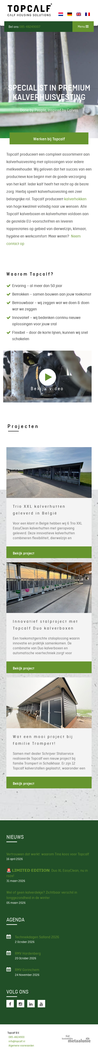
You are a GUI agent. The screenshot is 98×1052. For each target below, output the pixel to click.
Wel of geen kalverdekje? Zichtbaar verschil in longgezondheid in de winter (41, 895)
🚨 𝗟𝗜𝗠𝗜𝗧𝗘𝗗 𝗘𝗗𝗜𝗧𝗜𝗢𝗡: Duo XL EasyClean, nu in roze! (47, 873)
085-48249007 (29, 27)
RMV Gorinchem (27, 970)
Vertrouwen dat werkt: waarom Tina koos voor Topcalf (47, 854)
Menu (83, 26)
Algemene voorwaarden (21, 1045)
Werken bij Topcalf (49, 138)
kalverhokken (75, 198)
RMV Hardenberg (28, 953)
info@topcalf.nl (17, 1041)
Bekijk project (23, 553)
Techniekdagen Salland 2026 (37, 937)
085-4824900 (16, 1037)
